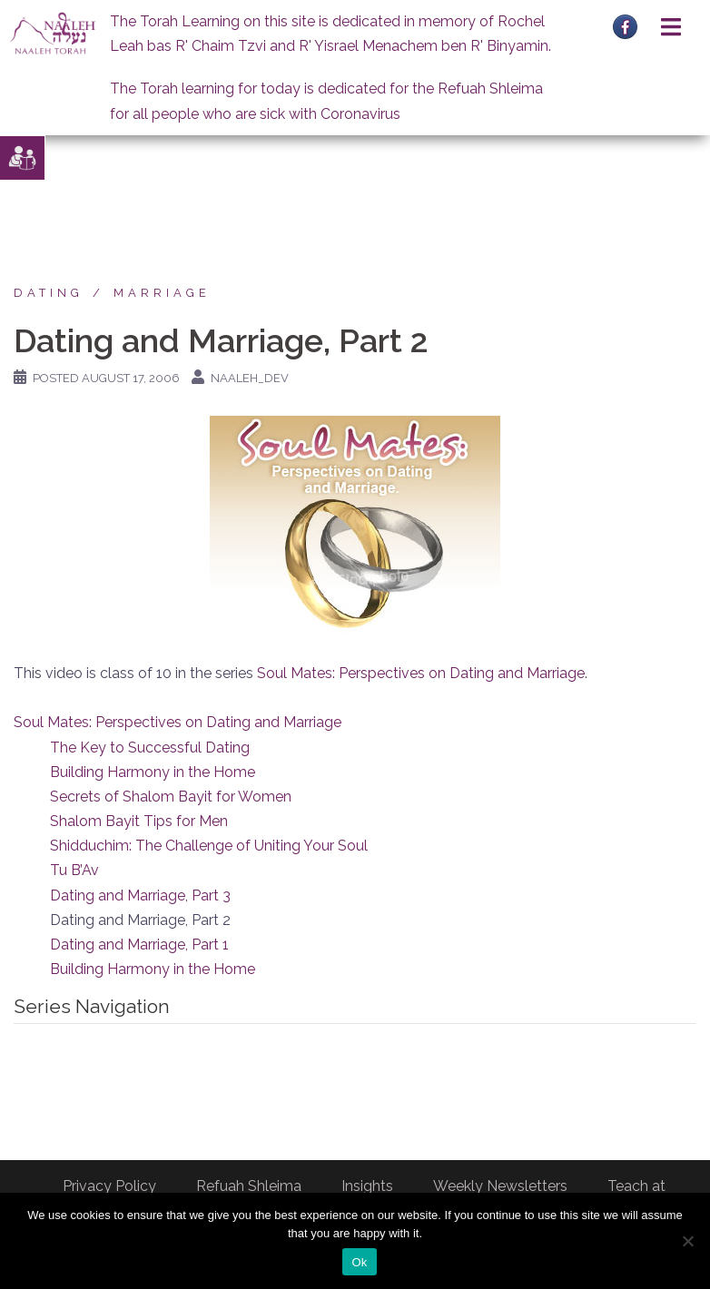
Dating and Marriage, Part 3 (140, 895)
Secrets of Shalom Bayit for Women (170, 796)
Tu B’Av (74, 870)
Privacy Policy (109, 1186)
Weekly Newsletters (500, 1186)
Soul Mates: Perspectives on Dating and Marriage (421, 673)
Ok (359, 1262)
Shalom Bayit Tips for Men (139, 821)
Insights (367, 1186)
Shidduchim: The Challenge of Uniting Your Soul (209, 845)
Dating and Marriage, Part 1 (139, 944)
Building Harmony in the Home (152, 772)
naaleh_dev (250, 378)
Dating (49, 293)
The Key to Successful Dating (150, 747)
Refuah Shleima (248, 1186)
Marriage (162, 293)
